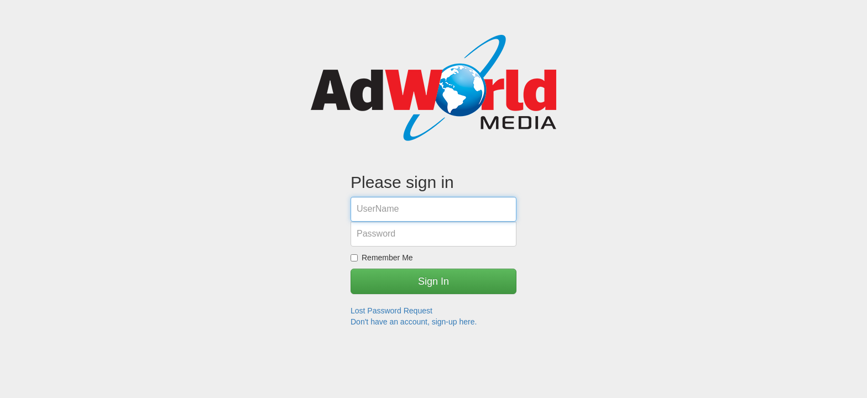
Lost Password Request (391, 310)
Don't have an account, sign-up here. (414, 321)
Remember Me (382, 257)
